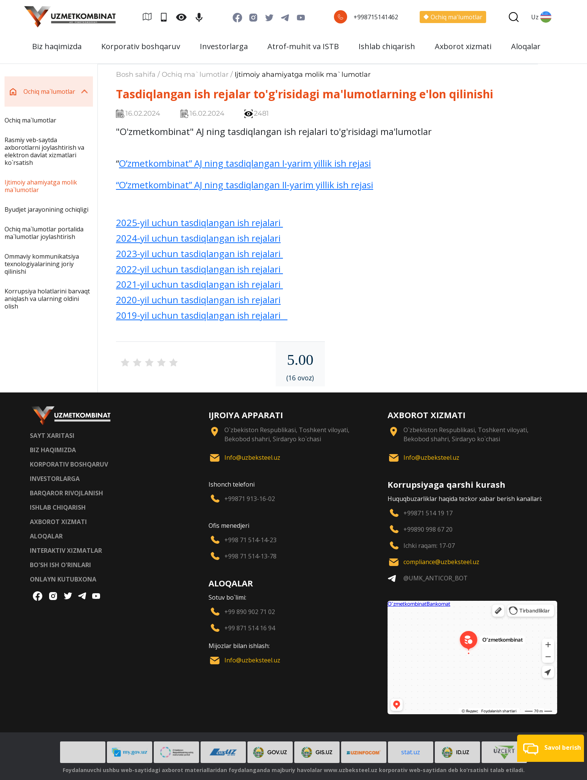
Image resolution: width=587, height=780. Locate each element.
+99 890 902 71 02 (249, 612)
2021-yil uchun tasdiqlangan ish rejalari (199, 284)
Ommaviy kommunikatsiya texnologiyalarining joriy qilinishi (42, 264)
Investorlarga (224, 46)
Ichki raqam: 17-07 (429, 545)
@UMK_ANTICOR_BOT (435, 578)
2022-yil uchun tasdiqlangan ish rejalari (199, 269)
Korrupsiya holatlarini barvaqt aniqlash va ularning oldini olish (47, 298)
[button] (550, 748)
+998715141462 (376, 17)
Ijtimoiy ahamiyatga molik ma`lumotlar (41, 186)
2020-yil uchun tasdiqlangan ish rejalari (198, 299)
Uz (541, 17)
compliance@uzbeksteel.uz (441, 562)
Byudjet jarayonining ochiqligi (46, 209)
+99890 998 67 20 (428, 529)
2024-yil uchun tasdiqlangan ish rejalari (198, 238)
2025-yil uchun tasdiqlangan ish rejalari (199, 222)
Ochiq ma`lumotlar (30, 120)
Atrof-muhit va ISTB (303, 46)
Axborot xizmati (463, 46)
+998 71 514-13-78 (250, 556)
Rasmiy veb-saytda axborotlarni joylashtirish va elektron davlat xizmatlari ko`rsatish (44, 151)
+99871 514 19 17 (428, 513)
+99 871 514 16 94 (249, 628)
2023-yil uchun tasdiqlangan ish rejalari (199, 253)
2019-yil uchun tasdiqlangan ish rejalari (201, 315)
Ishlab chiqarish (386, 46)
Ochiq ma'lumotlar (452, 17)
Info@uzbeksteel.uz (252, 457)
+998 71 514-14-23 (250, 540)
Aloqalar (526, 46)
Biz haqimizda (57, 46)
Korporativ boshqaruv (140, 46)
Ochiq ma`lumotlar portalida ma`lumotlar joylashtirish (44, 233)
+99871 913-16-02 (249, 499)
